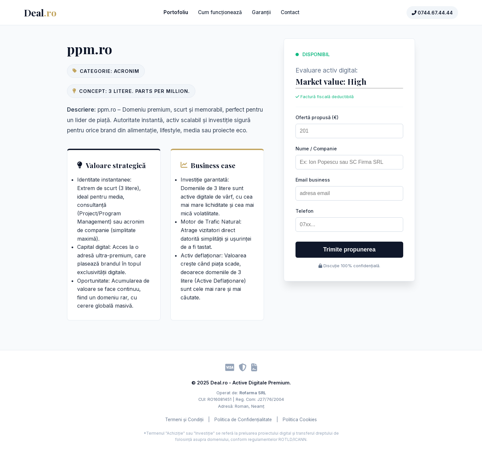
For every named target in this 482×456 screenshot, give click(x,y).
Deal (40, 12)
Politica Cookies (300, 419)
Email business (313, 180)
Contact (290, 12)
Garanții (261, 12)
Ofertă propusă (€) (317, 117)
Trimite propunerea (349, 249)
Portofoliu (176, 12)
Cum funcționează (220, 12)
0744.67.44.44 (432, 12)
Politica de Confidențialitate (243, 419)
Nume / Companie (316, 148)
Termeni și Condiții (184, 419)
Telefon (305, 211)
